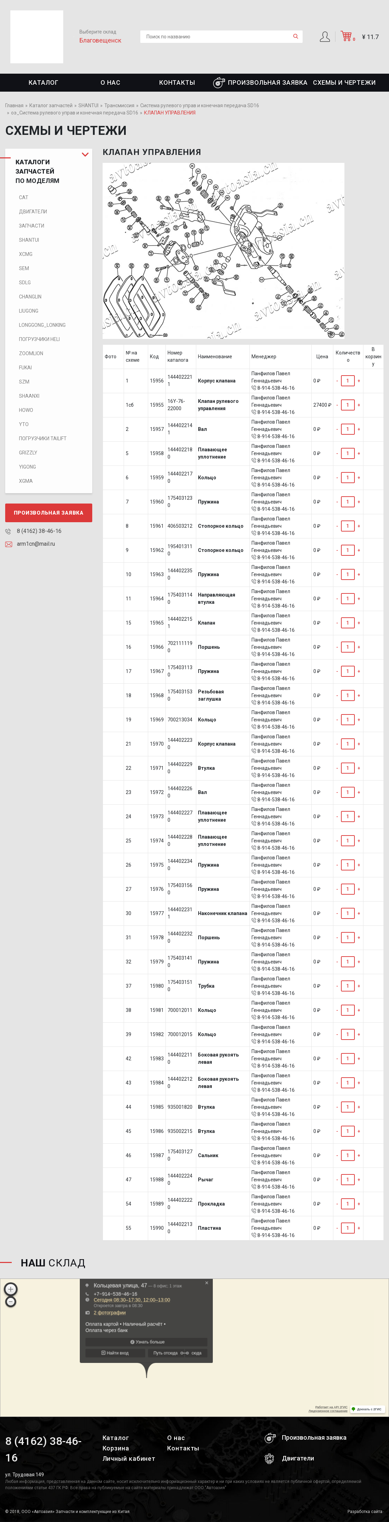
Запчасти (31, 226)
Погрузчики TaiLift (43, 438)
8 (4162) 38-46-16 (33, 531)
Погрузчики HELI (39, 339)
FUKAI (25, 367)
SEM (24, 268)
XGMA (26, 481)
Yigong (27, 467)
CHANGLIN (30, 296)
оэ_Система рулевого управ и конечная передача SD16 (74, 113)
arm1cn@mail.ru (30, 544)
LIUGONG (28, 311)
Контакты (177, 82)
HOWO (26, 410)
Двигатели (33, 211)
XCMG (25, 254)
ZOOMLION (31, 353)
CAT (23, 197)
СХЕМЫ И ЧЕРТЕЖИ (344, 82)
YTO (24, 424)
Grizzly (28, 452)
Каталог (43, 82)
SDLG (25, 282)
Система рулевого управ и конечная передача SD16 (199, 105)
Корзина (116, 1448)
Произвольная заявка (260, 82)
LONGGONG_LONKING (42, 325)
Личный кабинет (129, 1458)
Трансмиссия (119, 105)
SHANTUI (88, 105)
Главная (14, 105)
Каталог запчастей (51, 105)
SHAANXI (29, 396)
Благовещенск (100, 40)
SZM (24, 382)
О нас (111, 82)
